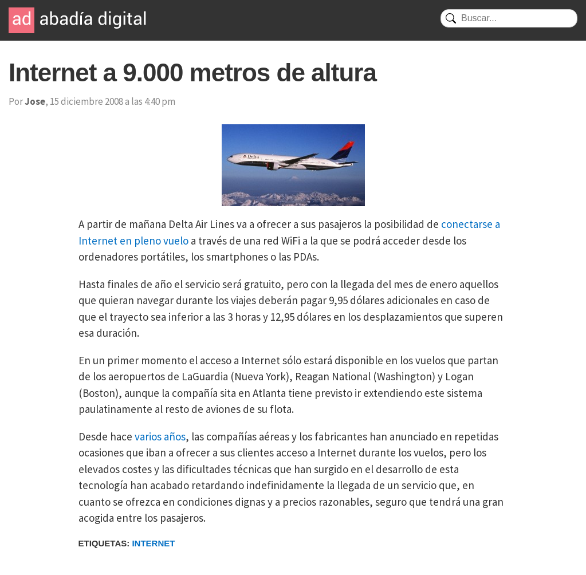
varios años (160, 436)
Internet (153, 543)
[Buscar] (509, 18)
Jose (35, 101)
